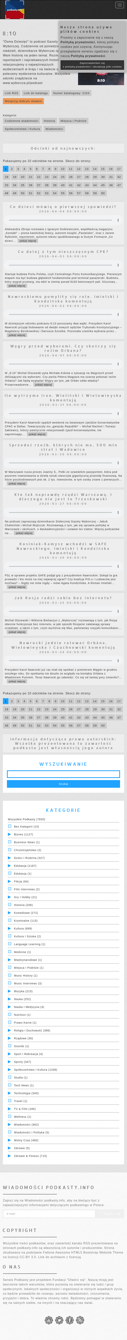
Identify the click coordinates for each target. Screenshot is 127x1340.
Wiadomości (54, 128)
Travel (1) (20, 1101)
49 (15, 193)
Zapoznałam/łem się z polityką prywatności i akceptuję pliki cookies (92, 65)
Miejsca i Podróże (74, 120)
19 (15, 176)
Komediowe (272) (26, 912)
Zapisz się (109, 1214)
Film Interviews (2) (27, 889)
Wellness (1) (22, 1116)
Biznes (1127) (23, 834)
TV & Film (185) (25, 1108)
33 (6, 185)
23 (47, 176)
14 (95, 168)
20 (22, 176)
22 (39, 176)
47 (119, 185)
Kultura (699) (23, 928)
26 (71, 176)
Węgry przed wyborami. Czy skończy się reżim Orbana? (63, 348)
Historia (49, 120)
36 (31, 185)
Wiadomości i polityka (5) (31, 1132)
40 (63, 185)
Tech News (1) (24, 1085)
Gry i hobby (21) (25, 897)
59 (95, 193)
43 (87, 185)
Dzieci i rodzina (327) (29, 857)
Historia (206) (23, 905)
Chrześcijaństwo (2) (27, 850)
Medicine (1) (22, 952)
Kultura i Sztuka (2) (27, 936)
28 (87, 176)
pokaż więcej (27, 240)
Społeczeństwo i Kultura (22, 128)
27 (79, 176)
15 (103, 168)
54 (55, 193)
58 (87, 193)
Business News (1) (27, 842)
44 (95, 185)
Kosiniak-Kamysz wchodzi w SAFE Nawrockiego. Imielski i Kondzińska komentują (63, 548)
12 (79, 168)
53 (47, 193)
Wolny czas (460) (26, 1140)
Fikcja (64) (21, 881)
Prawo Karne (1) (25, 1022)
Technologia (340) (26, 1093)
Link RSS (12, 93)
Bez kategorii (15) (26, 826)
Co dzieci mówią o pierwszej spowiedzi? (63, 206)
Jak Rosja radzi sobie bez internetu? (63, 597)
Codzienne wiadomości (21, 120)
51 (31, 193)
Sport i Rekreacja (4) (28, 1054)
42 (79, 185)
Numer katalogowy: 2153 (71, 93)
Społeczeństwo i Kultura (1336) (35, 1069)
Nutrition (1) (22, 1014)
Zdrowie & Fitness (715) (30, 1156)
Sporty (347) (22, 1061)
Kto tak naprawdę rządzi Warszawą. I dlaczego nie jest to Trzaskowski (63, 496)
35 (22, 185)
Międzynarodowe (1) (28, 959)
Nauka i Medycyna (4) (29, 1006)
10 (63, 168)
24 (55, 176)
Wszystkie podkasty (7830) (26, 819)
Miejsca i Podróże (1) (29, 967)
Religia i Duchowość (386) (32, 1030)
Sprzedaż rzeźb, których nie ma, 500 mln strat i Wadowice (63, 447)
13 (87, 168)
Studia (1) (21, 1077)
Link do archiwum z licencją (59, 1257)
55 (63, 193)
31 (111, 176)
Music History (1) (26, 975)
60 (103, 193)
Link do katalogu (36, 93)
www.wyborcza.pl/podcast (23, 83)
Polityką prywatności (78, 42)
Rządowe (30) (23, 1038)
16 (111, 168)
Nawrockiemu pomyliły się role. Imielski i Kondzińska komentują (63, 298)
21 (31, 176)
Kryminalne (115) (26, 920)
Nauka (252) (22, 999)
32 (119, 176)
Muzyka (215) (23, 991)
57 (79, 193)
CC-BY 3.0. (28, 1257)
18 (6, 176)
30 (103, 176)
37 (39, 185)
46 (111, 185)
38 (47, 185)
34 (15, 185)
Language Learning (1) (29, 944)
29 (95, 176)
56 (71, 193)
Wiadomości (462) (26, 1124)
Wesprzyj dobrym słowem (23, 101)
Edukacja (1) (23, 873)
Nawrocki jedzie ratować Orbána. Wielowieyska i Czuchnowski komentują (63, 644)
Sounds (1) (21, 1046)
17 (119, 168)
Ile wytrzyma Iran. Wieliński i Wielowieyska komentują (63, 397)
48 (6, 193)
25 (63, 176)
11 (71, 168)
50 (22, 193)
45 (103, 185)
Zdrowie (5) (22, 1148)
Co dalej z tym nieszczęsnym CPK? (63, 251)
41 (71, 185)
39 (55, 185)
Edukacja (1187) (25, 865)
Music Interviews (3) (28, 983)
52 (39, 193)
